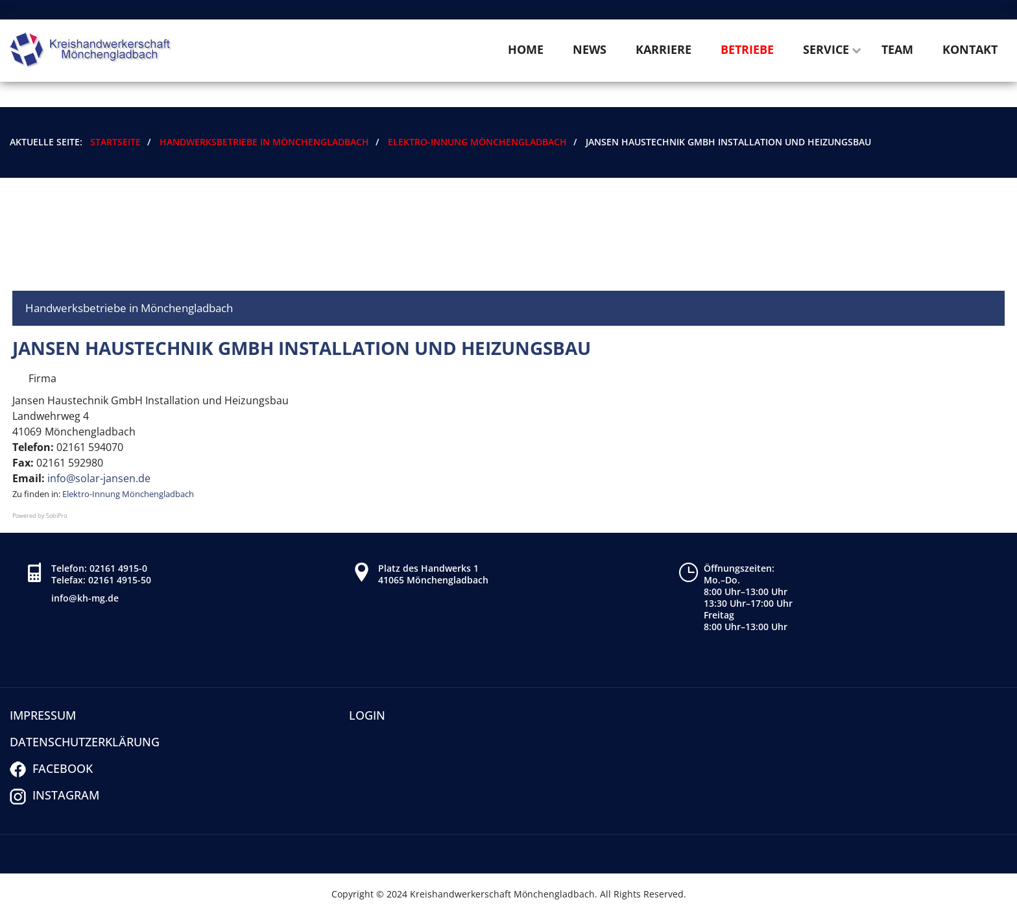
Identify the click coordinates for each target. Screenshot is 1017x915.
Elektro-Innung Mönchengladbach (128, 494)
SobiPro (56, 515)
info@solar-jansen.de (98, 478)
